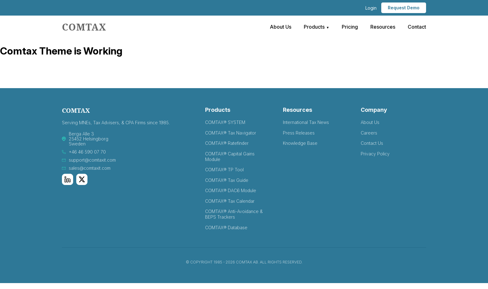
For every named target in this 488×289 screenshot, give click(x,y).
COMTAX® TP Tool (224, 169)
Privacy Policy (375, 153)
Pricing (350, 27)
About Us (280, 27)
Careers (369, 132)
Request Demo (404, 7)
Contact (417, 27)
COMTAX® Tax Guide (226, 180)
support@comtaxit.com (92, 160)
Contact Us (372, 143)
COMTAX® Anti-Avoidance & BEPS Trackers (234, 214)
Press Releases (299, 132)
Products (314, 27)
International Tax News (306, 122)
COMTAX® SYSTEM (225, 122)
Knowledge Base (300, 143)
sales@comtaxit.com (89, 168)
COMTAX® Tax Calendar (230, 201)
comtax (84, 27)
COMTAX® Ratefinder (227, 143)
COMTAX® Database (226, 227)
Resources (382, 27)
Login (371, 8)
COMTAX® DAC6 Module (230, 190)
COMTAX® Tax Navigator (230, 132)
